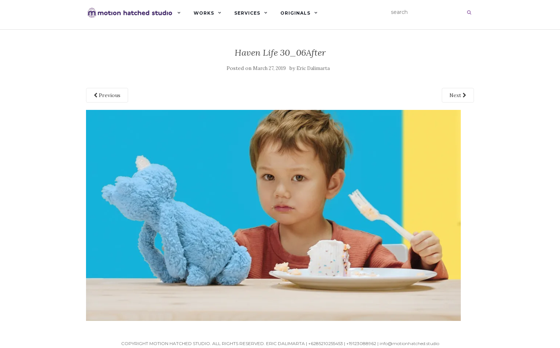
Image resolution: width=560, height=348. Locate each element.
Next (457, 95)
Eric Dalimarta (313, 68)
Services (247, 13)
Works (204, 13)
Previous (107, 95)
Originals (295, 13)
